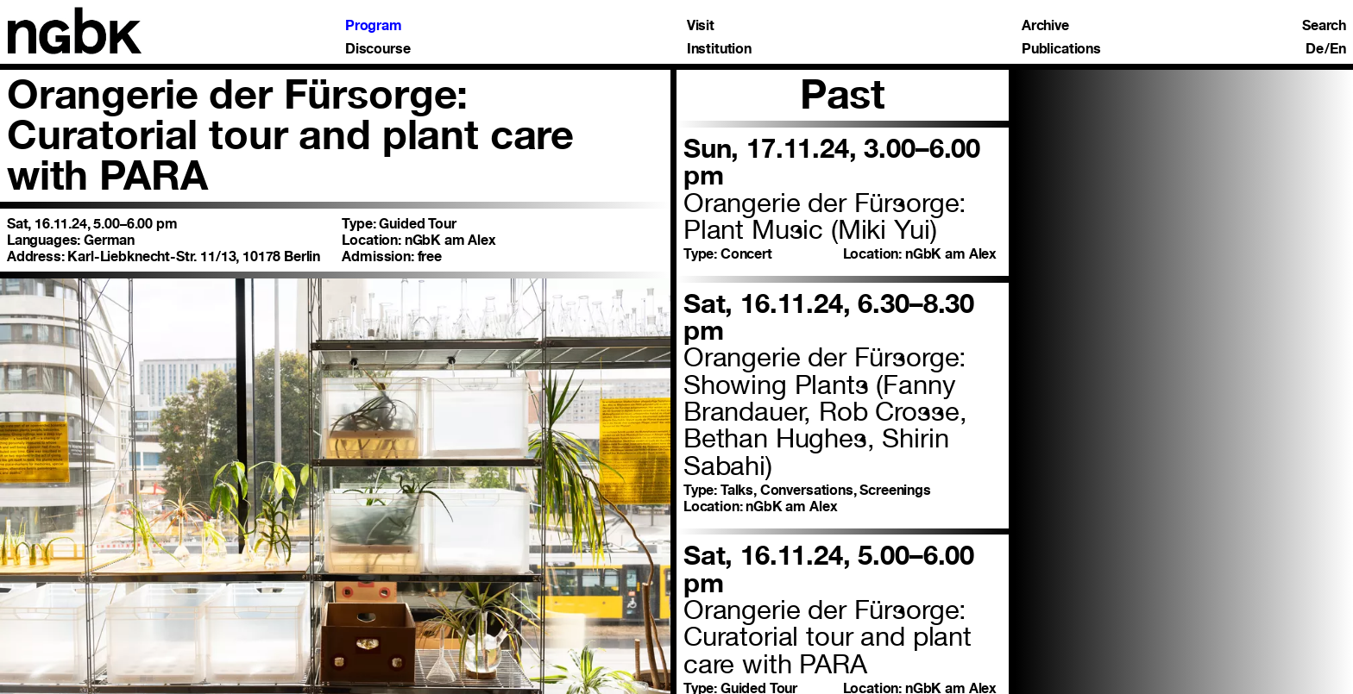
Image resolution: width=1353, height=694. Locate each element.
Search (1324, 26)
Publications (1061, 49)
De (1315, 49)
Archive (1045, 26)
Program (373, 26)
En (1338, 49)
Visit (700, 26)
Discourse (378, 49)
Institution (719, 49)
